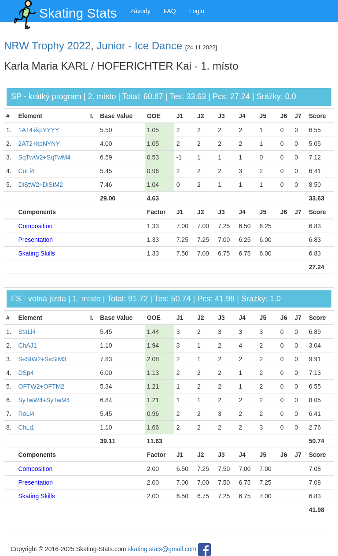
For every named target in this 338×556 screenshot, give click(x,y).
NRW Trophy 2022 (47, 46)
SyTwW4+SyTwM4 (44, 400)
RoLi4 (26, 413)
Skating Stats (64, 11)
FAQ (170, 11)
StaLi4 (27, 331)
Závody (140, 11)
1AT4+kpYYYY (38, 129)
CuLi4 (26, 170)
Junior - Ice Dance (139, 46)
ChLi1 (26, 427)
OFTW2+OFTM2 (41, 386)
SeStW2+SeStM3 (42, 359)
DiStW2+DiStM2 (40, 184)
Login (196, 11)
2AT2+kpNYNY (39, 143)
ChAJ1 (27, 345)
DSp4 (26, 372)
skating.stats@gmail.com (162, 549)
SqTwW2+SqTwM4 (44, 157)
